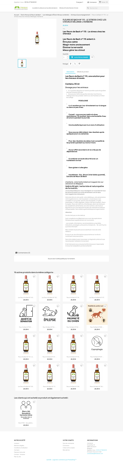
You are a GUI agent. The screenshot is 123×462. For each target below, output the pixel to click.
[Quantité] (65, 57)
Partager (70, 63)
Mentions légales (19, 445)
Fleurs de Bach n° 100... (73, 386)
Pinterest (79, 63)
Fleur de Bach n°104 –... (49, 327)
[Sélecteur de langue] (80, 2)
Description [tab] (70, 72)
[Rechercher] (97, 8)
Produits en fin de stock (68, 8)
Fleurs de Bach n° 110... (73, 357)
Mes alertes (66, 450)
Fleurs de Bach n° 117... (49, 386)
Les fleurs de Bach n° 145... (26, 297)
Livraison (16, 443)
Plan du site (17, 456)
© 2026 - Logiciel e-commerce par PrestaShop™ (61, 460)
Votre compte (68, 440)
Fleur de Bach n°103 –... (26, 327)
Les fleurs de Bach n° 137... (97, 297)
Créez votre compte (69, 448)
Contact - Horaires (19, 454)
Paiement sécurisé (19, 452)
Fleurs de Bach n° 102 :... (97, 386)
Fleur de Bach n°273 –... (97, 357)
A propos (16, 450)
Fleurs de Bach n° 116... (73, 297)
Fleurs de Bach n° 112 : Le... (26, 357)
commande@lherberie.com (95, 453)
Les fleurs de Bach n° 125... (26, 386)
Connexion (66, 445)
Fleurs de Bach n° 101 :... (50, 357)
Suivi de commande (68, 443)
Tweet (75, 63)
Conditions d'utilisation (21, 448)
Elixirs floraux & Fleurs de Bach (44, 8)
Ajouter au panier (79, 57)
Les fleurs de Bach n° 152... (50, 297)
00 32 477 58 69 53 (30, 2)
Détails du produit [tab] (83, 72)
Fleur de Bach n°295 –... (97, 327)
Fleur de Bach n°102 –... (73, 327)
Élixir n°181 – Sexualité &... (25, 423)
